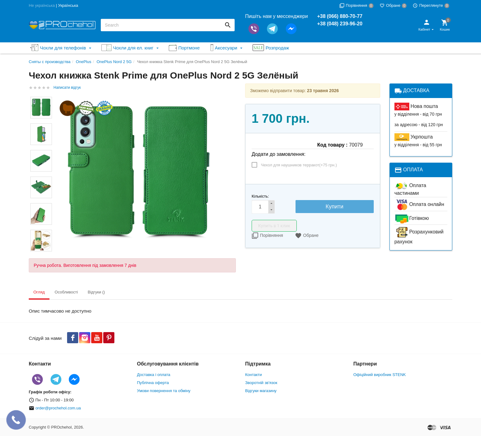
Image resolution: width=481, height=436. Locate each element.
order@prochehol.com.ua (58, 408)
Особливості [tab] (66, 292)
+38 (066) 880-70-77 (339, 16)
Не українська (42, 5)
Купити (334, 206)
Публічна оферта (153, 382)
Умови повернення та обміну (163, 390)
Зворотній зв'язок (261, 382)
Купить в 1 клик (274, 225)
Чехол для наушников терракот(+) (299, 165)
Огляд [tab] (39, 292)
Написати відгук (67, 87)
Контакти (253, 374)
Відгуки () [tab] (96, 292)
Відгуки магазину (261, 390)
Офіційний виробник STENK (379, 374)
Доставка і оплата (153, 374)
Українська (68, 5)
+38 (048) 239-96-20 (339, 23)
